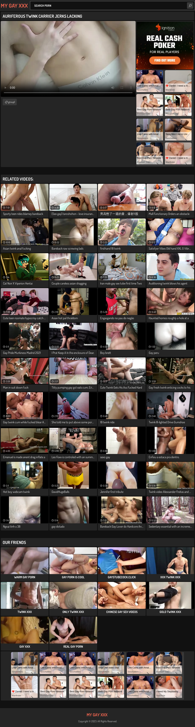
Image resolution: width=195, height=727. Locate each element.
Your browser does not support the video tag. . (68, 59)
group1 (11, 102)
